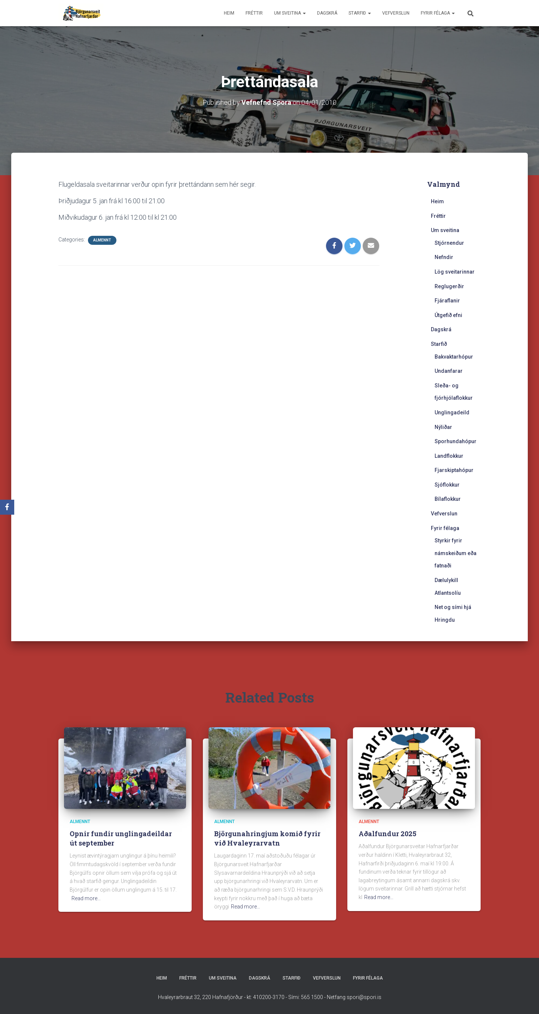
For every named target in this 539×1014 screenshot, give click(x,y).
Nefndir (444, 257)
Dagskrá (327, 13)
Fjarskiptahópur (454, 470)
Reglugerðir (449, 286)
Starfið (359, 13)
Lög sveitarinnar (455, 272)
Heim (229, 13)
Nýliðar (443, 427)
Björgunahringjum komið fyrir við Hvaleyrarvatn (267, 838)
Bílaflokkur (448, 499)
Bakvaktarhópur (454, 357)
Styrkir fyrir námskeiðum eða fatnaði (455, 553)
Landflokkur (449, 456)
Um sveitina (290, 13)
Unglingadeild (452, 412)
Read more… (86, 898)
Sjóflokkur (447, 485)
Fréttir (254, 13)
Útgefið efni (448, 315)
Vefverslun (395, 13)
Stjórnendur (449, 243)
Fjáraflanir (447, 301)
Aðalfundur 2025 (387, 833)
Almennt (102, 240)
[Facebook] (7, 507)
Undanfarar (449, 371)
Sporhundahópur (455, 441)
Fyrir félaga (438, 13)
